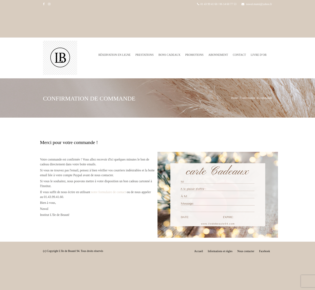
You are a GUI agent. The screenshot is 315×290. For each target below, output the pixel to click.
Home (234, 97)
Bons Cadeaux (169, 54)
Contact (239, 54)
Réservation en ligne (114, 54)
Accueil (198, 251)
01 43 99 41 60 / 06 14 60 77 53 (216, 4)
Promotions (194, 54)
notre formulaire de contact (108, 192)
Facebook (264, 251)
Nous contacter (245, 251)
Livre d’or (259, 54)
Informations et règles (220, 251)
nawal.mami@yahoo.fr (256, 4)
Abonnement (218, 54)
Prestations (144, 54)
